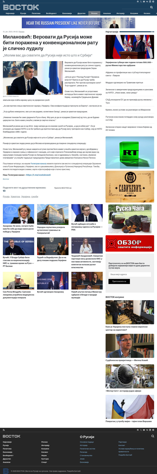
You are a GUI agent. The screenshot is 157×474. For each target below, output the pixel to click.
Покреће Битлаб (125, 455)
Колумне (134, 13)
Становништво (86, 455)
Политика (36, 13)
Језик (82, 459)
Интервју (120, 13)
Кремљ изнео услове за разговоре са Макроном (128, 110)
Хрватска (15, 196)
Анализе (107, 13)
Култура (45, 459)
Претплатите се (119, 281)
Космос (147, 13)
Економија (67, 13)
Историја (83, 445)
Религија (83, 452)
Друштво (81, 13)
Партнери (122, 442)
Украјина (25, 196)
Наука (44, 455)
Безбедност (51, 13)
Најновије (10, 13)
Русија (23, 13)
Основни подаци (87, 442)
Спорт (44, 462)
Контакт (121, 445)
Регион (94, 13)
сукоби (34, 196)
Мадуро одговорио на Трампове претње (124, 82)
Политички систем (87, 449)
